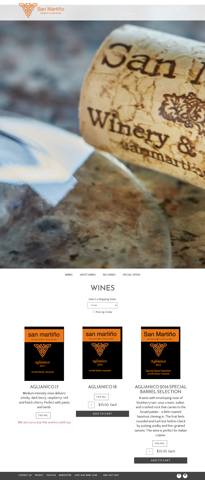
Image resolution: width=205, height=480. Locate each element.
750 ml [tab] (43, 415)
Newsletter (65, 475)
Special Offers (131, 274)
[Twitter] (185, 476)
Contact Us (25, 475)
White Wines (88, 274)
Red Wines (109, 274)
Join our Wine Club (85, 475)
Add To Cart (102, 414)
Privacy (39, 475)
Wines (69, 274)
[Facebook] (179, 476)
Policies (51, 475)
